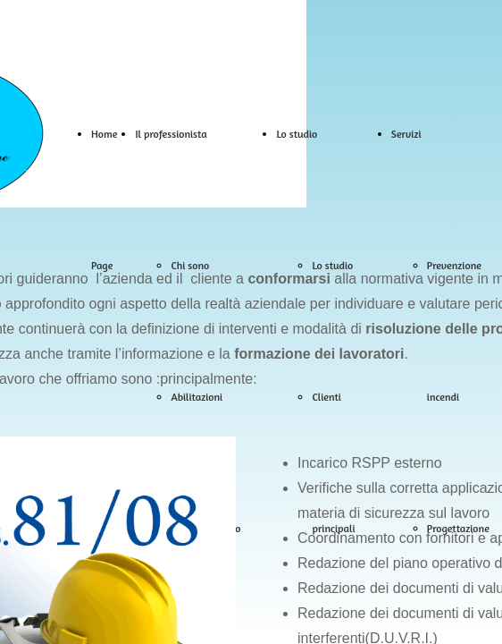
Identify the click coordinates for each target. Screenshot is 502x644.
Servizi (406, 133)
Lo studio (296, 133)
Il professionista (170, 133)
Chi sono (190, 265)
